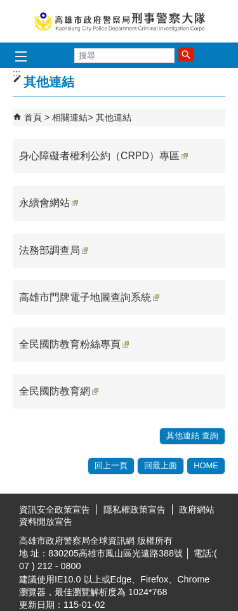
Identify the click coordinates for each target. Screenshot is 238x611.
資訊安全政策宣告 (54, 509)
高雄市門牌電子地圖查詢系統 (89, 297)
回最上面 (160, 465)
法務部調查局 (53, 250)
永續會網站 (48, 202)
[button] (186, 55)
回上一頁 (111, 465)
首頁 (33, 117)
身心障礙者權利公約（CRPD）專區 (103, 155)
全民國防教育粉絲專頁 (74, 344)
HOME (206, 465)
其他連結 (113, 117)
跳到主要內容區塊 (6, 6)
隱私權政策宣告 (134, 509)
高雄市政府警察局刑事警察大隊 (119, 21)
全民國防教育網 (58, 391)
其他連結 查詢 (192, 435)
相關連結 (70, 117)
